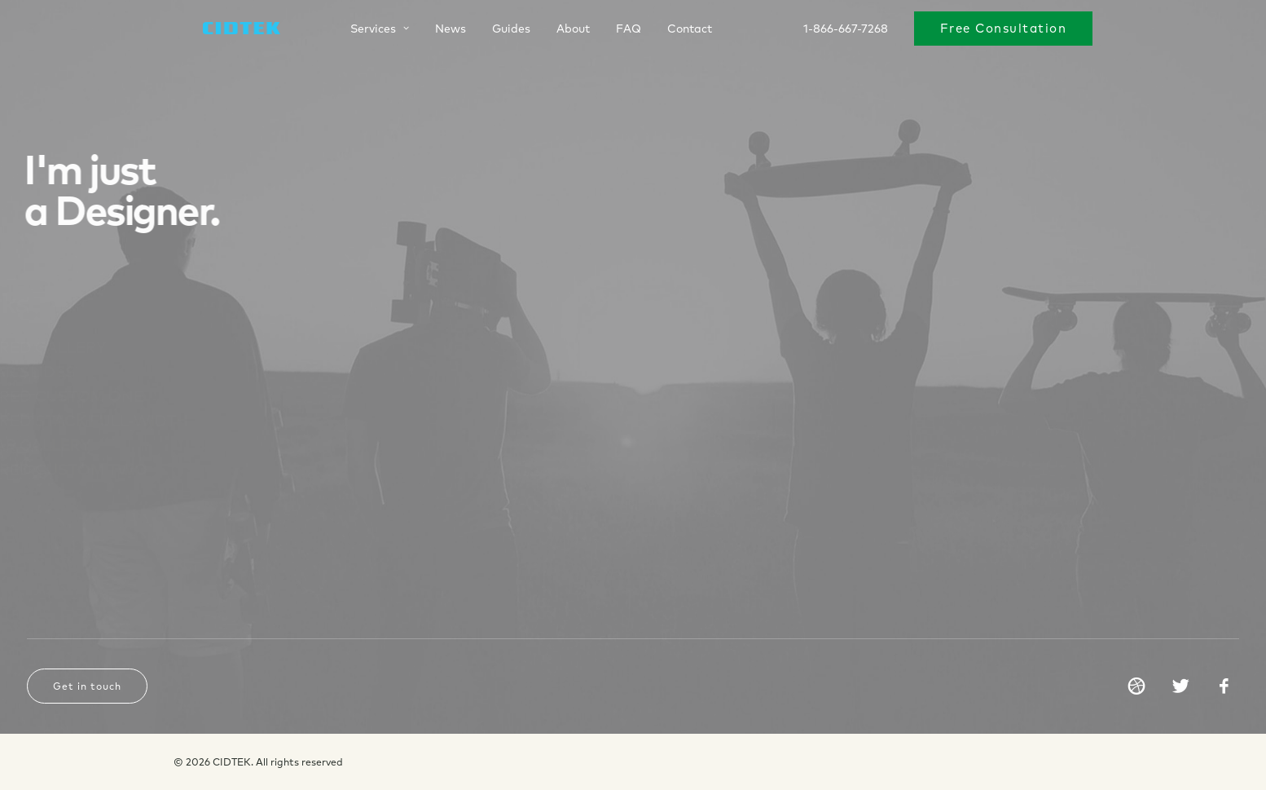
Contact (671, 30)
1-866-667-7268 (845, 30)
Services (361, 30)
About (555, 30)
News (432, 30)
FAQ (610, 30)
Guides (493, 30)
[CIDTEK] (225, 30)
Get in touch (87, 686)
